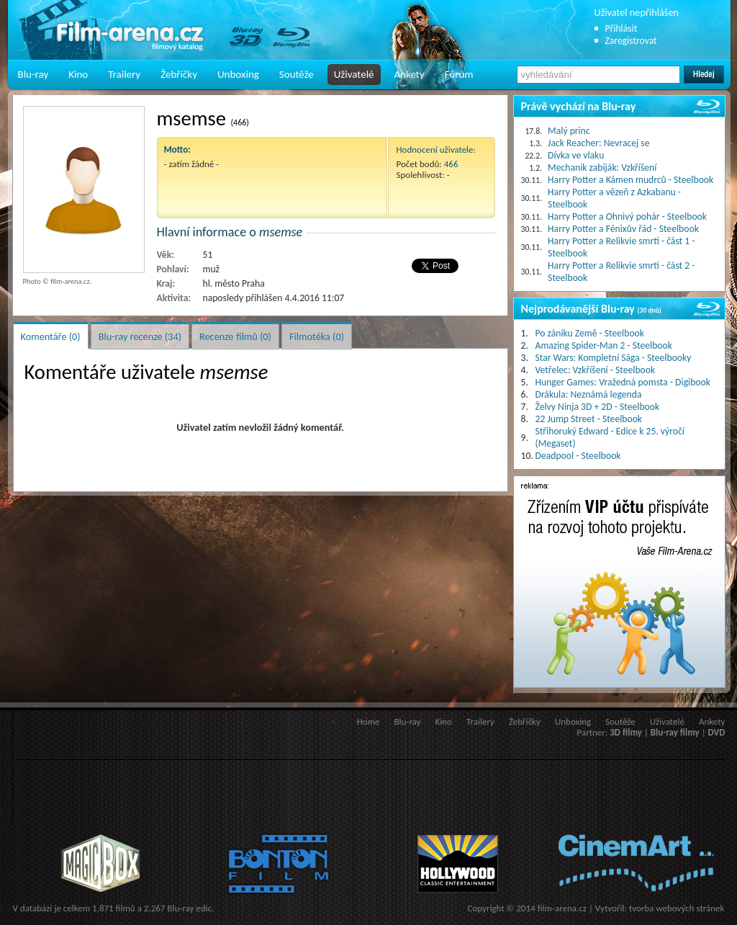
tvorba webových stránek (677, 908)
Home (368, 721)
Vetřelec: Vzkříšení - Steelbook (595, 370)
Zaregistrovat (631, 41)
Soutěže (296, 74)
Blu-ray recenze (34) (140, 336)
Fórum (459, 74)
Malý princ (569, 131)
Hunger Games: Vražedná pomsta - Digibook (622, 382)
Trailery (124, 74)
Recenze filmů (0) (235, 336)
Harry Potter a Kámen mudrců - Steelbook (630, 180)
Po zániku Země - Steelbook (589, 333)
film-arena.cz (562, 908)
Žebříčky (178, 74)
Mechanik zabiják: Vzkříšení (602, 167)
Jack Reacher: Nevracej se (598, 143)
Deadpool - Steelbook (578, 456)
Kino (78, 74)
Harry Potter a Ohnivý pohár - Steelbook (627, 216)
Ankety (409, 74)
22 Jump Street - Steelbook (589, 419)
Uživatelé (354, 74)
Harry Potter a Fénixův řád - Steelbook (623, 229)
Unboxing (238, 74)
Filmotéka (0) (316, 336)
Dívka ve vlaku (576, 155)
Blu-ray (33, 74)
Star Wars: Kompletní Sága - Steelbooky (613, 358)
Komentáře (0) (51, 336)
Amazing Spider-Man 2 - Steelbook (603, 345)
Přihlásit (621, 28)
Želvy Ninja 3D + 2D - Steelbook (597, 407)
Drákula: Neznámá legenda (588, 394)
